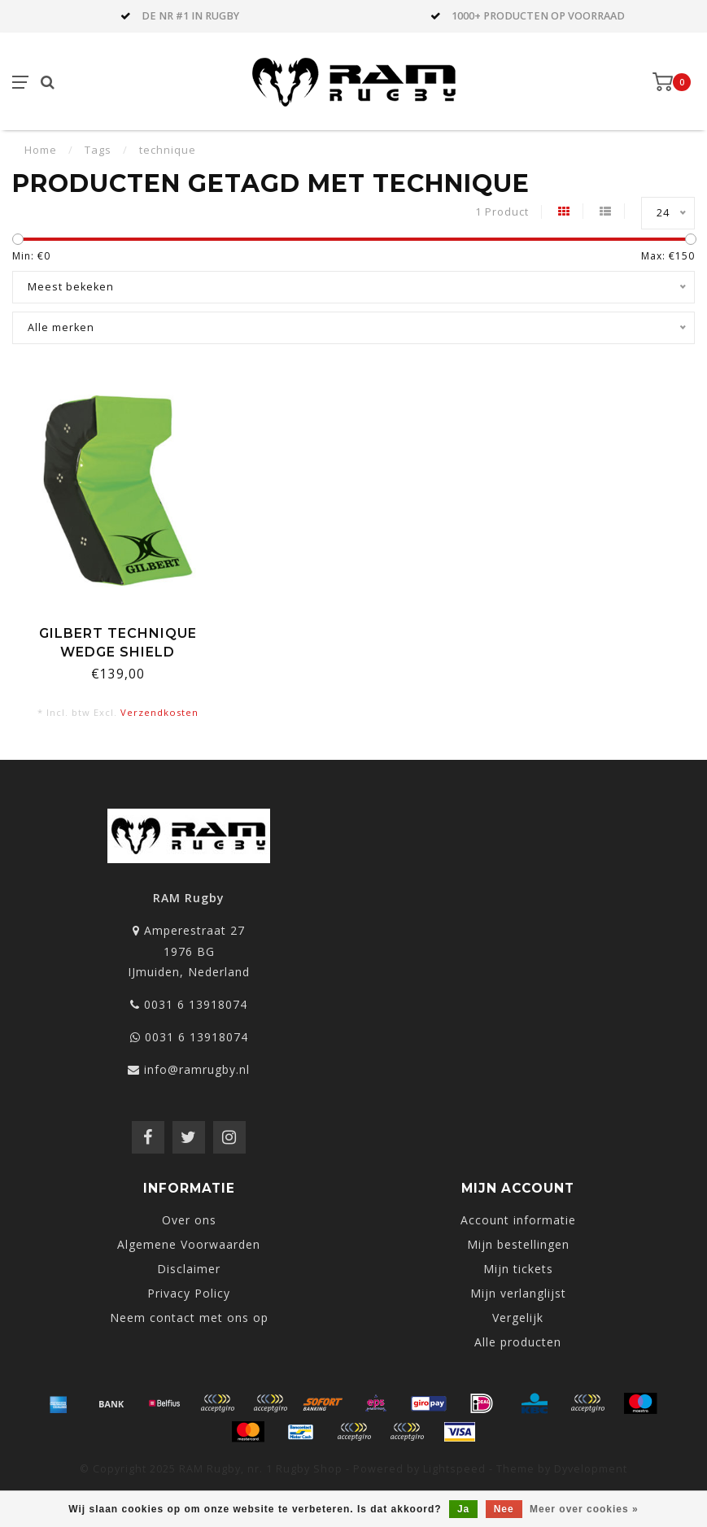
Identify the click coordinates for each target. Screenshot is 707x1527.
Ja (463, 1509)
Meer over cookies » (584, 1509)
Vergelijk (517, 1317)
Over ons (189, 1220)
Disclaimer (188, 1268)
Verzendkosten (159, 712)
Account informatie (518, 1220)
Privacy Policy (188, 1293)
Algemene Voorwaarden (188, 1244)
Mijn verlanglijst (518, 1293)
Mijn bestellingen (518, 1244)
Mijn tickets (518, 1268)
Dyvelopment (590, 1469)
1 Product (502, 212)
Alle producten (517, 1342)
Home (40, 149)
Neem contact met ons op (189, 1317)
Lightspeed (454, 1469)
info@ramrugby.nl (197, 1069)
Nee (504, 1509)
